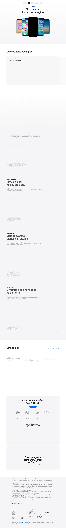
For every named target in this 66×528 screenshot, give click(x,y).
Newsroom (46, 513)
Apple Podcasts (22, 516)
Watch (13, 510)
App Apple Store (31, 511)
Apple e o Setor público (39, 517)
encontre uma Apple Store (22, 522)
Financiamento (30, 512)
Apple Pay (13, 518)
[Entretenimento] (39, 1)
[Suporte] (48, 1)
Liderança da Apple (47, 514)
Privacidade (46, 509)
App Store (22, 518)
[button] (51, 1)
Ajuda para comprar (31, 516)
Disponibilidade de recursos (36, 493)
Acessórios (13, 514)
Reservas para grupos (31, 509)
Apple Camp (30, 510)
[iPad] (20, 1)
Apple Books (22, 517)
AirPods (13, 511)
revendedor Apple (28, 522)
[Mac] (18, 1)
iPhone (13, 509)
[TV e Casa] (34, 1)
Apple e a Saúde (39, 514)
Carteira (13, 517)
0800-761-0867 (38, 522)
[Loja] (15, 1)
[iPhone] (24, 1)
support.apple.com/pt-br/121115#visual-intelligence (23, 478)
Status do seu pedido (31, 515)
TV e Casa (13, 512)
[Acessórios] (44, 1)
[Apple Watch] (27, 1)
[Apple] (12, 1)
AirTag (13, 513)
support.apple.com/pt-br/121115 (27, 490)
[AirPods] (30, 1)
